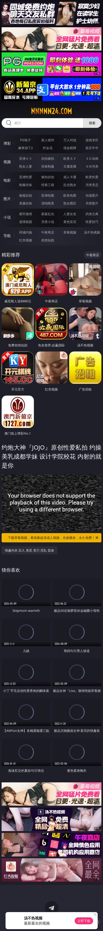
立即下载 (83, 921)
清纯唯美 (47, 203)
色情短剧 (47, 240)
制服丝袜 (25, 185)
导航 (7, 235)
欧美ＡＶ (69, 158)
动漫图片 (91, 195)
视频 (7, 161)
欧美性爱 (91, 177)
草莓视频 (69, 232)
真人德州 (47, 140)
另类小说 (47, 221)
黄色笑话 (69, 221)
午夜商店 (47, 232)
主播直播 (69, 166)
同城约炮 (25, 232)
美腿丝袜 (25, 203)
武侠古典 (91, 214)
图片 (7, 198)
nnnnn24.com (51, 111)
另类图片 (91, 203)
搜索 (92, 123)
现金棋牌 (69, 148)
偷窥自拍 (25, 195)
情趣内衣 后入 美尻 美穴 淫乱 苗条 (29, 550)
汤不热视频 (92, 232)
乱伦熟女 (69, 185)
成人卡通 (69, 177)
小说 (7, 217)
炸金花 (48, 148)
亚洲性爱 (25, 177)
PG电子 (25, 140)
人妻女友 (69, 214)
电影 (7, 180)
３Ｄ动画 (91, 158)
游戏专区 (91, 140)
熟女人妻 (25, 166)
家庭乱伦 (47, 214)
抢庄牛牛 (91, 148)
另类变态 (91, 185)
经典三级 (47, 185)
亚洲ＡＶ (25, 158)
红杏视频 (25, 240)
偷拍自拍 (47, 177)
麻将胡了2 (25, 148)
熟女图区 (69, 203)
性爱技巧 (91, 221)
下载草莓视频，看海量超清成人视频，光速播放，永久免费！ (53, 538)
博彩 (7, 143)
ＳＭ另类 (91, 166)
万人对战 (69, 140)
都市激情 (25, 214)
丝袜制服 (47, 166)
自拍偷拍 (47, 158)
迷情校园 (25, 221)
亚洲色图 (47, 195)
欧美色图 (69, 195)
